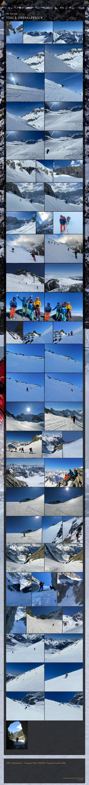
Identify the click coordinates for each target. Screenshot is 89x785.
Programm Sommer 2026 (56, 763)
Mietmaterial (16, 763)
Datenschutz (74, 778)
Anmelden (80, 780)
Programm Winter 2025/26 (34, 763)
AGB (8, 763)
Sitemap (81, 778)
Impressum (66, 778)
